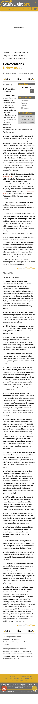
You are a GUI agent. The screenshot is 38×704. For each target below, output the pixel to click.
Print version (25, 101)
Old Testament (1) (27, 119)
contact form (19, 687)
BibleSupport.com (18, 642)
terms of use (11, 676)
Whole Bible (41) (26, 116)
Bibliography (25, 108)
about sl (14, 680)
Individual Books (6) (27, 122)
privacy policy (23, 676)
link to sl (23, 680)
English (7, 55)
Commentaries (19, 52)
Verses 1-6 (7, 85)
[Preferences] (35, 8)
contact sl (28, 678)
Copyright (24, 105)
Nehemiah (22, 58)
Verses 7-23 (8, 273)
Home (6, 52)
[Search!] (32, 91)
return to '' (26, 268)
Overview (24, 103)
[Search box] (24, 91)
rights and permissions (13, 678)
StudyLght (13, 4)
